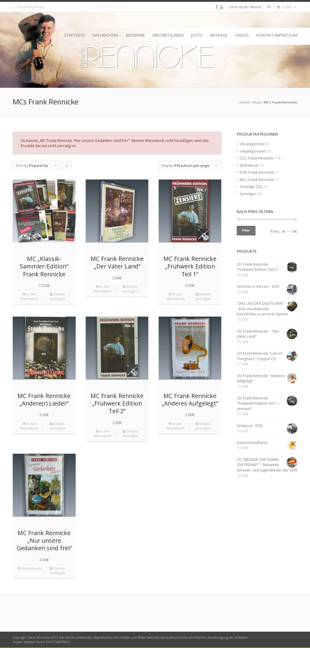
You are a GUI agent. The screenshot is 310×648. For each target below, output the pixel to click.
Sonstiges (248, 193)
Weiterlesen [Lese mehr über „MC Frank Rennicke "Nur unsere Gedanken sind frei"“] (29, 568)
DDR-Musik (249, 165)
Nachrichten (105, 35)
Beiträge (219, 35)
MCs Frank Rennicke (257, 179)
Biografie (135, 35)
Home (244, 102)
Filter (246, 230)
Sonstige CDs (251, 186)
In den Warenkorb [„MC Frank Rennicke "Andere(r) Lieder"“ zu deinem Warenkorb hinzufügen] (29, 425)
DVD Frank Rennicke (257, 172)
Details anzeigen (57, 296)
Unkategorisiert (253, 151)
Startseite (74, 35)
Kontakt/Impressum (276, 35)
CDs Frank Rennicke (256, 158)
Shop (256, 102)
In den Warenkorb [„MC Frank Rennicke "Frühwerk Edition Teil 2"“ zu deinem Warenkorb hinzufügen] (102, 433)
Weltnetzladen (168, 35)
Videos (242, 35)
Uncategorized (252, 143)
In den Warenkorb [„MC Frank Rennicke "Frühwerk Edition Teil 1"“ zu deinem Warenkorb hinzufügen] (175, 296)
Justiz (197, 35)
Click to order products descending (67, 166)
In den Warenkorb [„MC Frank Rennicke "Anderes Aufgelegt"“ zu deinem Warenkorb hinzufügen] (175, 425)
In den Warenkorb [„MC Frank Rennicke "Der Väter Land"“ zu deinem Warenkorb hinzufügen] (102, 288)
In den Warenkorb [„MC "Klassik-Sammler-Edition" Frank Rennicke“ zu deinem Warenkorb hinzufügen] (29, 296)
